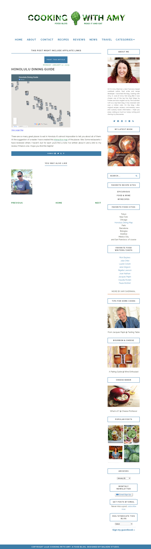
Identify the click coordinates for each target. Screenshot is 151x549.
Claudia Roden (124, 280)
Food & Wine (124, 195)
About (31, 39)
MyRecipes (124, 199)
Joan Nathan (124, 273)
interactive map (60, 140)
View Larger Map (17, 130)
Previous (17, 203)
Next (98, 203)
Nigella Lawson (125, 270)
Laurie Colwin (125, 264)
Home (19, 39)
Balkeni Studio (110, 547)
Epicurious (123, 192)
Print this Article (56, 59)
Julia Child (125, 261)
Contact (47, 39)
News (93, 39)
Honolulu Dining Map (124, 222)
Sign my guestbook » (123, 529)
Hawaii (50, 153)
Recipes (63, 39)
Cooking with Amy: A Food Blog (68, 547)
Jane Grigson (124, 267)
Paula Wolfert (125, 283)
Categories (124, 39)
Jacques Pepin (125, 277)
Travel (107, 39)
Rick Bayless (124, 257)
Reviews (79, 39)
